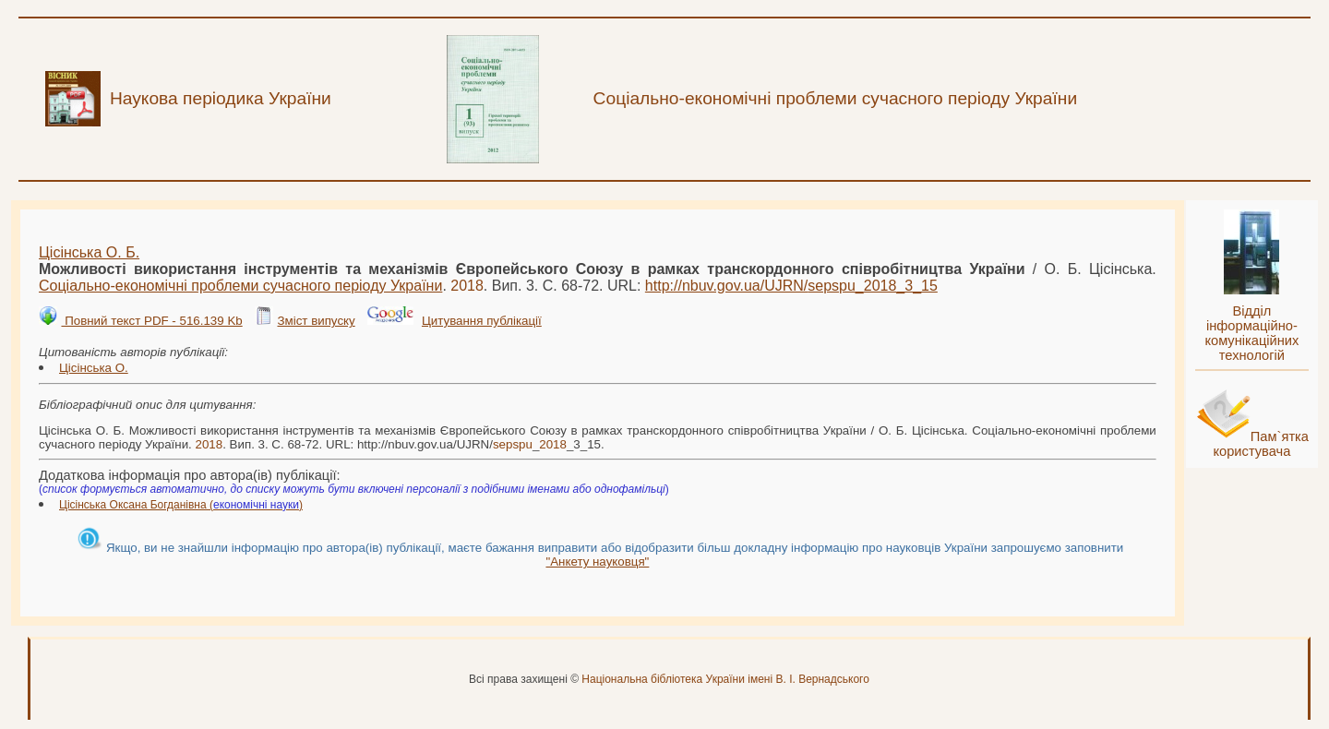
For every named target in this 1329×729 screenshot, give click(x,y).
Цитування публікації (482, 321)
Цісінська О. (93, 368)
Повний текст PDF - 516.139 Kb (151, 321)
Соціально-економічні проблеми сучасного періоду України (240, 285)
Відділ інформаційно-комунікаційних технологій (1251, 333)
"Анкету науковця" (597, 561)
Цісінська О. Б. (89, 252)
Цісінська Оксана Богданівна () (181, 504)
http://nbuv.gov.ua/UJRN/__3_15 (791, 285)
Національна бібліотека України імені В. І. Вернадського (725, 679)
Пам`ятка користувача (1261, 444)
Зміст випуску (315, 321)
